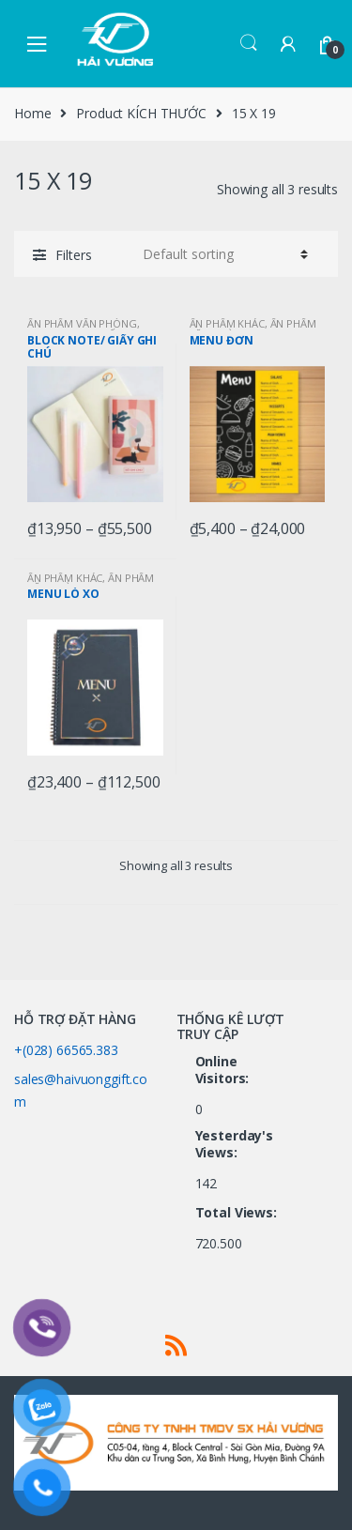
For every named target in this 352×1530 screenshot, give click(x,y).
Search (248, 43)
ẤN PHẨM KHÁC (227, 323)
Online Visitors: (224, 1070)
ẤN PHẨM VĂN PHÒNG (82, 323)
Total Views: (238, 1212)
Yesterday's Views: (234, 1144)
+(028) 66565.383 (66, 1050)
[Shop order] (222, 254)
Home (32, 113)
